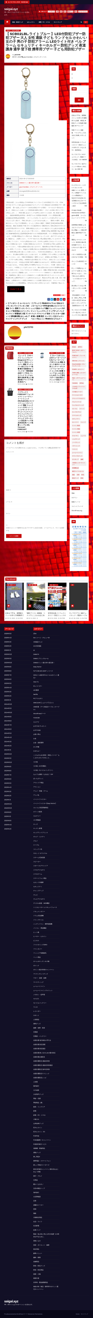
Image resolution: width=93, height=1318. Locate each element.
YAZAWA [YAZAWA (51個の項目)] (74, 383)
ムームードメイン (83, 11)
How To (36, 682)
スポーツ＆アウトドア (40, 866)
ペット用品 (37, 957)
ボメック (36, 965)
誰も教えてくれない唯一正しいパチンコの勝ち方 (79, 288)
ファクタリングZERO (40, 945)
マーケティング (38, 982)
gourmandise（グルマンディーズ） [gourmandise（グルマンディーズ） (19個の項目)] (78, 365)
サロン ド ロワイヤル (40, 853)
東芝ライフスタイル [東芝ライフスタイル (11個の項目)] (78, 471)
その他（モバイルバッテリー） (43, 770)
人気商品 (36, 1020)
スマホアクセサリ (39, 870)
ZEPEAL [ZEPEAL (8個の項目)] (82, 383)
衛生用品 (36, 1249)
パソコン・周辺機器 (39, 928)
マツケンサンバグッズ (40, 974)
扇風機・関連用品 (39, 1148)
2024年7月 (8, 725)
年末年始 (36, 1136)
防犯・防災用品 (38, 1270)
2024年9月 (8, 717)
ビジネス (36, 941)
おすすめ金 (37, 730)
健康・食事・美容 (32, 585)
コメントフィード (77, 506)
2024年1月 (7, 750)
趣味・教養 (37, 1257)
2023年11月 (7, 758)
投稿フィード (76, 502)
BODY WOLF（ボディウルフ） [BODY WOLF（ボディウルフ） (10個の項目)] (78, 351)
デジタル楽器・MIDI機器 (41, 903)
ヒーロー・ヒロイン (39, 936)
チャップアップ (38, 891)
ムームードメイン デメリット (43, 990)
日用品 (35, 1180)
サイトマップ (58, 22)
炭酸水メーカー (38, 1205)
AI (34, 650)
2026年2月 (7, 646)
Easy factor (37, 667)
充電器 (35, 1032)
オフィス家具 (37, 812)
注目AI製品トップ (39, 1188)
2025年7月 (8, 675)
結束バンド (37, 1230)
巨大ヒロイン (37, 1128)
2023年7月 (7, 775)
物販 (34, 1213)
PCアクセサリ (38, 698)
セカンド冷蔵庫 (38, 882)
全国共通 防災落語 (39, 1049)
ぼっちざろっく (38, 778)
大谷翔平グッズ (38, 1094)
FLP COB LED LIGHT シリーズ (43, 671)
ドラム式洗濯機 (38, 916)
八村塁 (35, 1082)
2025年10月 (8, 663)
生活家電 (36, 1226)
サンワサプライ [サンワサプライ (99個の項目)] (76, 412)
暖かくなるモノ (38, 1184)
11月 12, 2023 (53, 382)
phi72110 (17, 55)
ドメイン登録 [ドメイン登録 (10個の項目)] (76, 429)
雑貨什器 (36, 1278)
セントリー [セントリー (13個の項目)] (75, 422)
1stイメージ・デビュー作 (41, 638)
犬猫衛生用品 (37, 1217)
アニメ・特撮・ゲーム (40, 791)
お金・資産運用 (38, 743)
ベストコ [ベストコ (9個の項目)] (74, 449)
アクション (37, 787)
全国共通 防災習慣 (39, 1044)
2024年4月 (8, 737)
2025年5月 (8, 683)
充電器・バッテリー (39, 1036)
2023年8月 (7, 771)
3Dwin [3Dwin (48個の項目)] (74, 347)
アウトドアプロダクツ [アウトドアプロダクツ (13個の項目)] (78, 398)
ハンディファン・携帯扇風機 (42, 924)
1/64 (34, 634)
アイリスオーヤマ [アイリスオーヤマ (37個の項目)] (77, 395)
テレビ (35, 895)
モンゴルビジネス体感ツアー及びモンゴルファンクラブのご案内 (79, 312)
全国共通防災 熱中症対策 (41, 1069)
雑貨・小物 (37, 1274)
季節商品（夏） (38, 1103)
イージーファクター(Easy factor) (44, 803)
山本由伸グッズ (38, 1123)
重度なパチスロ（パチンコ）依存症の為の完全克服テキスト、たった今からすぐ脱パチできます (79, 245)
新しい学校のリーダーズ (41, 1165)
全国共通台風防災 (39, 1057)
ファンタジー (37, 949)
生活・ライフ (37, 1222)
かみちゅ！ (37, 751)
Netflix (35, 694)
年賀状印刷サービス (39, 1144)
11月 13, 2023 (21, 384)
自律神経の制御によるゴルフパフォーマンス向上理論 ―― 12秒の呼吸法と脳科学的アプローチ (79, 230)
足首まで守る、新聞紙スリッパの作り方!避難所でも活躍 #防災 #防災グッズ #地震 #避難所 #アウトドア (79, 120)
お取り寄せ (37, 734)
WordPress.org (77, 511)
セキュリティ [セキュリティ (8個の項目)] (76, 419)
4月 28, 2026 (75, 618)
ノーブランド (51, 11)
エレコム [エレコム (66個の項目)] (74, 409)
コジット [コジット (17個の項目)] (81, 409)
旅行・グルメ (37, 1176)
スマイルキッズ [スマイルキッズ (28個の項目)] (76, 415)
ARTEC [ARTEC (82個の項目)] (80, 347)
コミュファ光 (37, 849)
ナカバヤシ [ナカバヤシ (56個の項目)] (75, 436)
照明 (34, 1209)
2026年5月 (8, 634)
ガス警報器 (37, 820)
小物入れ (36, 1119)
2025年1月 (7, 700)
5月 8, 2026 (53, 618)
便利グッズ (37, 1024)
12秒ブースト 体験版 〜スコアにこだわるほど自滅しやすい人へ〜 (36, 615)
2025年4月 (8, 688)
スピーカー (37, 862)
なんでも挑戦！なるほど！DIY (43, 774)
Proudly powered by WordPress (13, 1314)
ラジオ (35, 1007)
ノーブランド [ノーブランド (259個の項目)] (76, 442)
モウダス (36, 999)
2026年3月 (7, 642)
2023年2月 (7, 796)
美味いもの (37, 1241)
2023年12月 (8, 754)
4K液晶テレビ (38, 642)
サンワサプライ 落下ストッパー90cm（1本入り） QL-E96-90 (79, 166)
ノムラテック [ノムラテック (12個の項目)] (76, 439)
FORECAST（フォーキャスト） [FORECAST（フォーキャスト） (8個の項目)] (78, 356)
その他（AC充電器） (40, 766)
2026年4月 (8, 638)
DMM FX (36, 654)
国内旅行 (36, 1086)
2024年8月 (8, 721)
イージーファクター (39, 799)
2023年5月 (7, 783)
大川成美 (36, 1090)
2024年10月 (8, 713)
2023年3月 (7, 791)
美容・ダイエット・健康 (41, 1245)
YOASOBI (36, 718)
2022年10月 (8, 808)
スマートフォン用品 (39, 878)
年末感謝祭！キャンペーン (42, 1140)
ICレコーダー (37, 686)
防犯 (76, 11)
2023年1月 (7, 800)
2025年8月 (8, 671)
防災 (65, 11)
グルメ (35, 841)
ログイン (74, 498)
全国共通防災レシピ (39, 1078)
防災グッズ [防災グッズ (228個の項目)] (75, 478)
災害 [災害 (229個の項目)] (78, 475)
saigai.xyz (11, 9)
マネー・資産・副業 (39, 978)
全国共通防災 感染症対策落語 (43, 1065)
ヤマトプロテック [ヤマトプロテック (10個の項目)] (77, 456)
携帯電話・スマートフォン (42, 1161)
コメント (10, 452)
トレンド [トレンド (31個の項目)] (83, 422)
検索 (74, 89)
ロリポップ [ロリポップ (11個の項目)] (75, 459)
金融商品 (36, 1262)
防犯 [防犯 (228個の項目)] (82, 478)
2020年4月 (8, 825)
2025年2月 (7, 696)
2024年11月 (8, 708)
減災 (61, 11)
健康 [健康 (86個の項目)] (82, 459)
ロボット (36, 1015)
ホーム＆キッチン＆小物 (41, 961)
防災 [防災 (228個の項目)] (82, 475)
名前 (8, 490)
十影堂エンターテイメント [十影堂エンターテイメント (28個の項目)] (78, 463)
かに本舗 (36, 747)
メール (9, 502)
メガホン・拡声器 (39, 995)
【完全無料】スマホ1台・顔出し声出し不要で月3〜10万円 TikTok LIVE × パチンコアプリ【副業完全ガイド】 (79, 300)
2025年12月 (8, 654)
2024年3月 (8, 742)
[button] (81, 22)
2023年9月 (7, 767)
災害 (57, 11)
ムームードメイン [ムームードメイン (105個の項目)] (77, 452)
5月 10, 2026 (11, 618)
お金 (34, 738)
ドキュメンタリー (39, 911)
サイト (8, 513)
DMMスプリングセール (41, 658)
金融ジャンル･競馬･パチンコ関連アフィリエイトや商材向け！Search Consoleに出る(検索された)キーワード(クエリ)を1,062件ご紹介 (79, 198)
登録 (73, 493)
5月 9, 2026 (32, 618)
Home (77, 1314)
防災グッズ (70, 11)
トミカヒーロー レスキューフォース (45, 907)
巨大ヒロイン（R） (39, 1132)
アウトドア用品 (38, 783)
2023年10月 (8, 762)
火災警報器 (37, 1197)
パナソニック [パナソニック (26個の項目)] (76, 446)
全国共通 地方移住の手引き (42, 1040)
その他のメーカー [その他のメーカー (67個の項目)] (77, 392)
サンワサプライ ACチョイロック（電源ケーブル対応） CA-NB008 (79, 157)
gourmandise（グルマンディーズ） (35, 57)
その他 (35, 762)
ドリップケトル (38, 920)
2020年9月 (7, 821)
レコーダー (37, 1011)
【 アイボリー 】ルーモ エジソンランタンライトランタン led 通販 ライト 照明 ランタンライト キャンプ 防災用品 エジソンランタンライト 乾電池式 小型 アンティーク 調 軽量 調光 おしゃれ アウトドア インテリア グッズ (18, 311)
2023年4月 (8, 787)
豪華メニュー (37, 1253)
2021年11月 (7, 816)
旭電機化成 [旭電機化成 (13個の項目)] (75, 468)
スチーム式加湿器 (39, 857)
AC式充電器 (37, 646)
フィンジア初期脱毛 (39, 953)
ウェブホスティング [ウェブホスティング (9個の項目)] (78, 405)
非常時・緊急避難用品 (40, 1282)
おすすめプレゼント (39, 726)
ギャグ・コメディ (39, 837)
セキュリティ (31, 22)
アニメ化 (36, 795)
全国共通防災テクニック (41, 1074)
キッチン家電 (37, 828)
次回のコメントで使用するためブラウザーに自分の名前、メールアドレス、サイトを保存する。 (35, 529)
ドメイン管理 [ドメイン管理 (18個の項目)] (76, 432)
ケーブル (36, 845)
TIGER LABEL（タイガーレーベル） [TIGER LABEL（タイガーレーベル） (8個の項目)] (79, 373)
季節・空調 (37, 1098)
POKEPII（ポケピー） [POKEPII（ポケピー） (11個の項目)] (78, 369)
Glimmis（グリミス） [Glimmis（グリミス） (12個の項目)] (78, 361)
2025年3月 (7, 692)
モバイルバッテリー (39, 1003)
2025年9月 (7, 667)
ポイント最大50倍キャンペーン (43, 970)
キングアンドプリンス (40, 833)
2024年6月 (8, 729)
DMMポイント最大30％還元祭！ (13, 30)
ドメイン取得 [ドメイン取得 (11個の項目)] (76, 425)
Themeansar (38, 1314)
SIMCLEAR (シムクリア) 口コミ (43, 703)
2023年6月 (7, 779)
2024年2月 (8, 746)
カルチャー (37, 816)
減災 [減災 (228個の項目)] (73, 475)
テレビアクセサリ (39, 899)
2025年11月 (8, 658)
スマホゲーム (37, 874)
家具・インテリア (39, 1107)
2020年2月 (7, 829)
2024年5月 (8, 733)
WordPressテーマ (39, 714)
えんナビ (36, 722)
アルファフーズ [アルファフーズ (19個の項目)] (76, 402)
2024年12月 (8, 704)
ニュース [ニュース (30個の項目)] (83, 436)
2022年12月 (8, 804)
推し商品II (36, 1157)
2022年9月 (7, 812)
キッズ (35, 824)
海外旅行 (36, 1192)
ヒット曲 (36, 932)
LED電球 (36, 690)
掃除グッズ (37, 1152)
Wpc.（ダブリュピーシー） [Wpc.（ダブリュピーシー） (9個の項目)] (79, 379)
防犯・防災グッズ (17, 22)
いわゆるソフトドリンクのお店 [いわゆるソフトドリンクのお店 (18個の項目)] (78, 387)
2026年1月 (7, 650)
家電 (34, 1111)
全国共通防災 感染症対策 (41, 1061)
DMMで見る (16, 289)
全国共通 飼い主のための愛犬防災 (44, 1053)
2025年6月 (8, 679)
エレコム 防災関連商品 (40, 808)
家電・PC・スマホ (44, 22)
